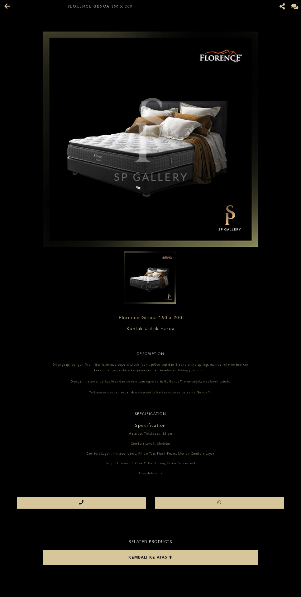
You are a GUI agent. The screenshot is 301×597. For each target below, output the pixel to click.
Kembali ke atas (150, 557)
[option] (150, 139)
